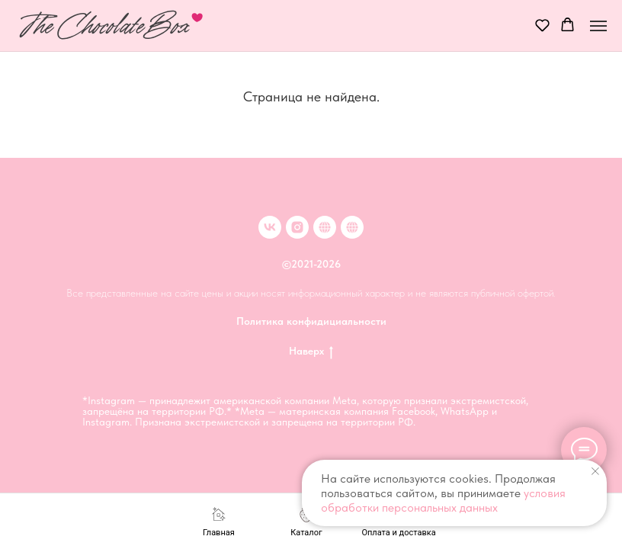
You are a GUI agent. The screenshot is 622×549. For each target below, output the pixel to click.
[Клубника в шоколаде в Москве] (324, 227)
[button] (542, 25)
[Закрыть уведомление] (595, 471)
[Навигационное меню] (598, 26)
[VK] (269, 227)
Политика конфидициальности (311, 321)
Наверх (311, 351)
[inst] (297, 227)
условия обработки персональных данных (443, 500)
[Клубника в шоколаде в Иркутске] (352, 227)
